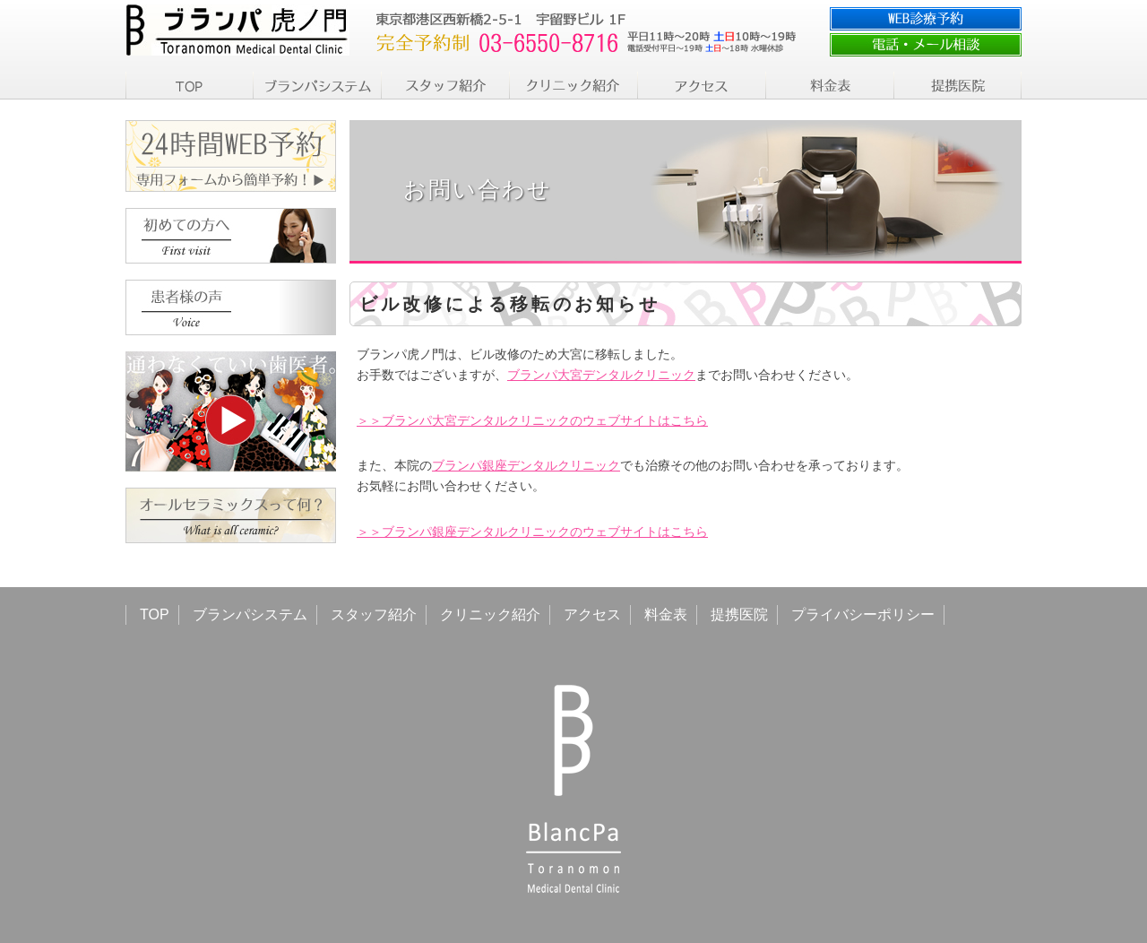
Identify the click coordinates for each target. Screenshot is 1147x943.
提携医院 (739, 614)
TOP (154, 614)
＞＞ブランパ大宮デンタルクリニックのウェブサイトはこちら (532, 420)
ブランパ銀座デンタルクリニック (526, 465)
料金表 (665, 614)
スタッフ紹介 (374, 614)
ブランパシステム (250, 614)
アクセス (592, 614)
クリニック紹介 (490, 614)
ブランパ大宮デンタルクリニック (601, 375)
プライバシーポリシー (863, 614)
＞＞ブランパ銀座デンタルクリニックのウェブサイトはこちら (532, 531)
